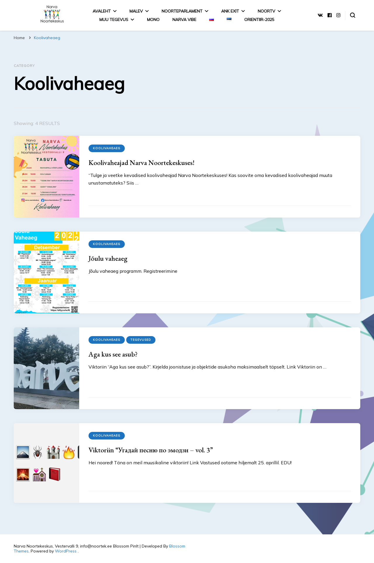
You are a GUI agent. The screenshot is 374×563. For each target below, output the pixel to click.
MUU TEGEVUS (113, 19)
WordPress (66, 551)
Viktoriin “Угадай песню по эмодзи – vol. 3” (151, 449)
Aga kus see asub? (113, 354)
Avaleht (102, 11)
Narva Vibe (184, 19)
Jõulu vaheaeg (108, 258)
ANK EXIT (230, 11)
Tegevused (141, 340)
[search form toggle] (352, 15)
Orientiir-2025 (259, 19)
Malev (136, 11)
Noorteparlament (182, 11)
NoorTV (266, 11)
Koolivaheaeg (106, 148)
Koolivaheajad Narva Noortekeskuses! (142, 162)
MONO (153, 19)
